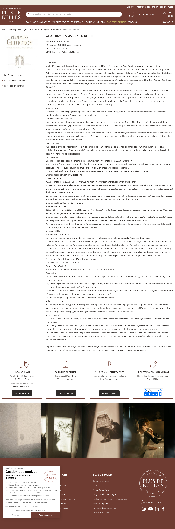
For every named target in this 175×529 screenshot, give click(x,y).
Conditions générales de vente (63, 498)
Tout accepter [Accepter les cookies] (45, 515)
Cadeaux (132, 22)
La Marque (97, 485)
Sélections (89, 22)
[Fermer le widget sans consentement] (15, 468)
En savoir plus (22, 393)
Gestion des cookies (102, 512)
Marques (56, 22)
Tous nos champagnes (38, 22)
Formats (76, 22)
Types (65, 22)
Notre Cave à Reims (101, 489)
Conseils (168, 22)
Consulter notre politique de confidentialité (21, 506)
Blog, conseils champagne (104, 494)
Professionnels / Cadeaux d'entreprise (110, 498)
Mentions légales (100, 503)
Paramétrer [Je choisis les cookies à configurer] (17, 515)
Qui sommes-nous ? (101, 481)
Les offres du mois (116, 22)
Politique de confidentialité (105, 508)
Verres (101, 22)
